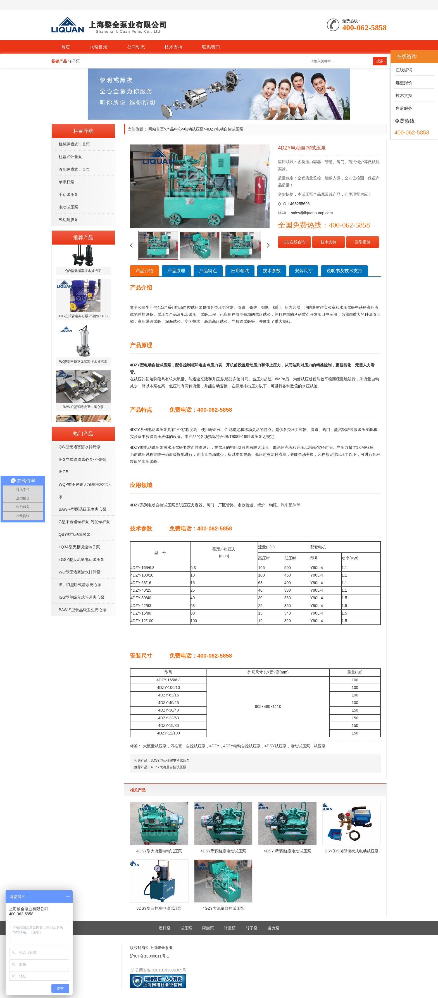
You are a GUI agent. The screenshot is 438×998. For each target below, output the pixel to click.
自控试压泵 (196, 746)
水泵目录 (99, 47)
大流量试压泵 (154, 746)
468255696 (300, 204)
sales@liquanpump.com (312, 213)
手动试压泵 (68, 194)
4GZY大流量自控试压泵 (168, 767)
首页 (65, 47)
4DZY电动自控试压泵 (242, 746)
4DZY (215, 746)
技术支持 (173, 47)
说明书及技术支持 (344, 270)
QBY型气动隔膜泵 (75, 534)
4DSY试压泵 (276, 746)
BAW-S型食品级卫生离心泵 (82, 610)
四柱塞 (176, 746)
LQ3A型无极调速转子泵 (79, 547)
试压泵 (319, 746)
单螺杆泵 (66, 182)
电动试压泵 (68, 207)
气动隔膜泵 (68, 219)
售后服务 (403, 108)
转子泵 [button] (74, 61)
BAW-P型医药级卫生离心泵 (82, 509)
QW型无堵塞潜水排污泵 (80, 447)
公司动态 (136, 47)
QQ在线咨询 (294, 242)
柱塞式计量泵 (70, 157)
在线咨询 (403, 69)
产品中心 (174, 129)
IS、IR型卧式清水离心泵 (80, 584)
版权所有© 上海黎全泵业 (151, 947)
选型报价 (362, 242)
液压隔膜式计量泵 (74, 169)
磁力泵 (273, 928)
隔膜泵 (208, 928)
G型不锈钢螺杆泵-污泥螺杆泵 (84, 522)
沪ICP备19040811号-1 (149, 956)
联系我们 (211, 47)
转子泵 (252, 928)
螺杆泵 (164, 928)
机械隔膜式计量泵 (74, 144)
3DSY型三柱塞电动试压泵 (170, 760)
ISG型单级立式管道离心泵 (81, 597)
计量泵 (230, 928)
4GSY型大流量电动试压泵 (81, 559)
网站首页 (156, 129)
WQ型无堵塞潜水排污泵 (80, 572)
